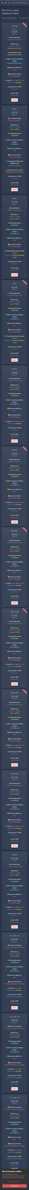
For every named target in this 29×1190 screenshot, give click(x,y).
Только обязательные (14, 1181)
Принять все (14, 1186)
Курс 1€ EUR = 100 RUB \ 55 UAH (20, 2)
